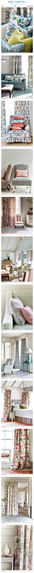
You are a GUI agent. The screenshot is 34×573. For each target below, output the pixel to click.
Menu (3, 6)
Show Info (4, 53)
